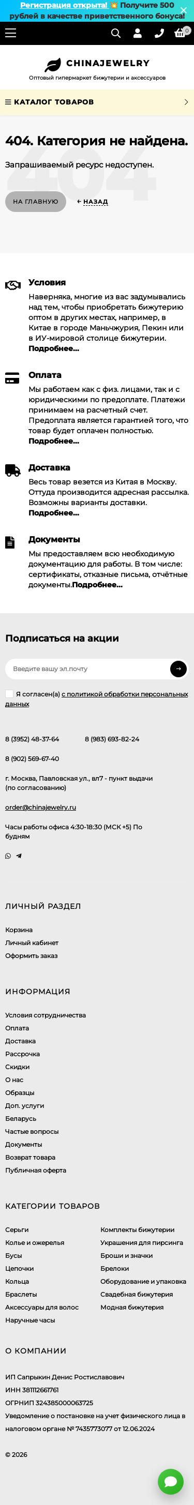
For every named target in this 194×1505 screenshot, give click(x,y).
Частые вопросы (31, 1131)
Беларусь (20, 1118)
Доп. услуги (24, 1105)
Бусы (13, 1255)
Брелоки (114, 1268)
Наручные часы (30, 1320)
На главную (35, 201)
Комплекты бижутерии (137, 1230)
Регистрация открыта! (64, 5)
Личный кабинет (31, 943)
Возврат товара (30, 1157)
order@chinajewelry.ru (40, 807)
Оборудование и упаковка (143, 1281)
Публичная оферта (35, 1170)
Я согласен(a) (96, 699)
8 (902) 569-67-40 (32, 759)
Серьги (16, 1230)
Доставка (20, 1041)
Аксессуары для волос (42, 1307)
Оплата (17, 1028)
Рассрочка (22, 1054)
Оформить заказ (31, 956)
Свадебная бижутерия (136, 1294)
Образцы (19, 1093)
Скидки (17, 1067)
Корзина (19, 930)
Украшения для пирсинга (141, 1242)
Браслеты (21, 1294)
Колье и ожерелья (34, 1242)
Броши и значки (126, 1255)
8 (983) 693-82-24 (112, 739)
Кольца (17, 1281)
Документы (23, 1144)
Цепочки (19, 1268)
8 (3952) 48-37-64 (32, 739)
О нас (14, 1080)
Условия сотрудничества (45, 1015)
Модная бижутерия (131, 1307)
